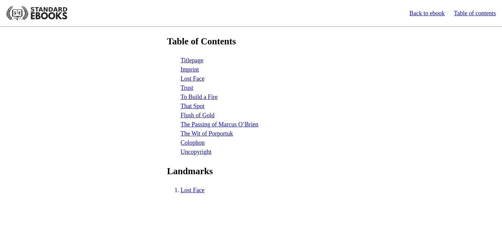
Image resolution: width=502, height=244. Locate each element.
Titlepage (192, 60)
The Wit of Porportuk (207, 133)
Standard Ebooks (36, 13)
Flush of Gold (198, 115)
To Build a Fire (199, 97)
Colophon (193, 142)
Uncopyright (196, 151)
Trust (187, 87)
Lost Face (192, 78)
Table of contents (475, 13)
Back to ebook (427, 13)
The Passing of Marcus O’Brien (219, 124)
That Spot (193, 106)
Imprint (190, 69)
